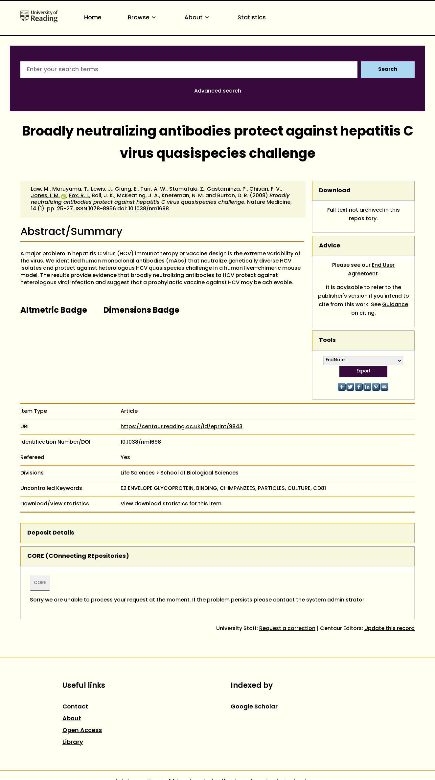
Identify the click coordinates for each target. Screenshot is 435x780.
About (197, 18)
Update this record (389, 628)
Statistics (252, 18)
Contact (75, 707)
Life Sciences (138, 473)
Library (72, 742)
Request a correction (287, 628)
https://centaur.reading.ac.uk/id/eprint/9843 (181, 427)
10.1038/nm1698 (148, 209)
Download (335, 191)
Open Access (82, 731)
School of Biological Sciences (199, 473)
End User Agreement (371, 269)
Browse (143, 18)
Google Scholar (254, 707)
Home (93, 18)
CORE (40, 583)
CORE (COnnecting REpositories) (78, 556)
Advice (329, 246)
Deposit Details (50, 533)
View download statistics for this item (171, 504)
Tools (327, 340)
